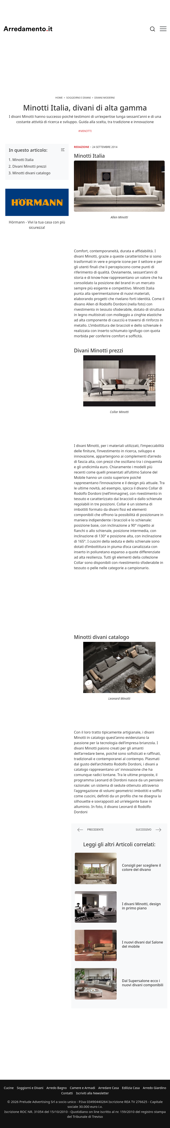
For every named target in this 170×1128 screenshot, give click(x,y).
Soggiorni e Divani (30, 1088)
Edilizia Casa (131, 1088)
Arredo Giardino (154, 1088)
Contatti (67, 1093)
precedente (90, 830)
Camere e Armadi (82, 1088)
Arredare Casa (108, 1088)
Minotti (86, 131)
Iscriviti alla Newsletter (92, 1093)
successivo (148, 830)
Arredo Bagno (56, 1088)
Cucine (9, 1088)
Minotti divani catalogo (31, 173)
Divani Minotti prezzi (29, 166)
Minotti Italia (22, 159)
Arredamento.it (28, 28)
